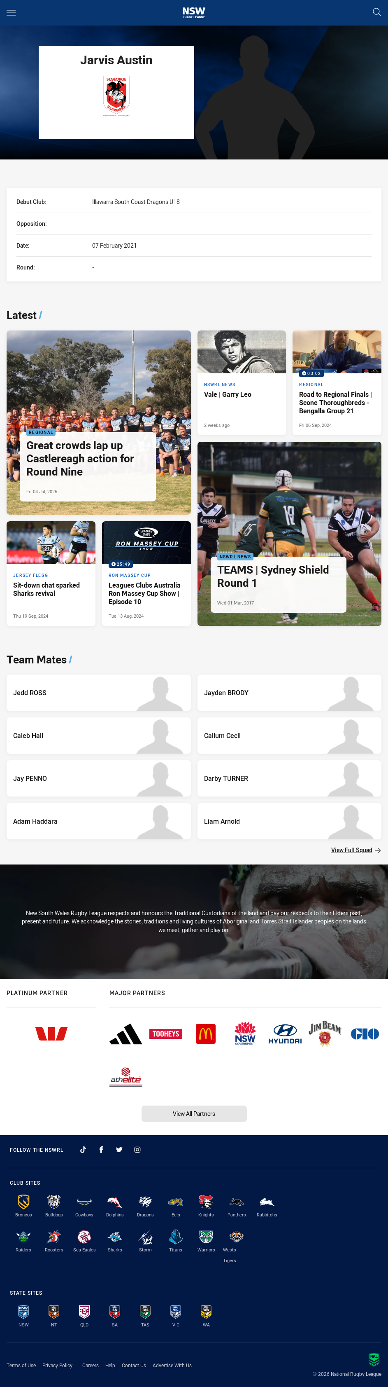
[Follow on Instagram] (137, 1149)
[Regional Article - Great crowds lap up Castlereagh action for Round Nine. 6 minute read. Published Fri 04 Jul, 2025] (99, 422)
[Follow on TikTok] (83, 1149)
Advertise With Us (172, 1365)
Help (110, 1365)
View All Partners (194, 1114)
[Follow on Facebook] (101, 1149)
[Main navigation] (11, 12)
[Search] (376, 12)
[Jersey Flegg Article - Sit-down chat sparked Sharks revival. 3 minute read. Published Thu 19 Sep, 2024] (51, 573)
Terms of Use (21, 1365)
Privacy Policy (57, 1365)
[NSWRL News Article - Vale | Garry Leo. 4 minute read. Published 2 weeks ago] (241, 382)
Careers (90, 1365)
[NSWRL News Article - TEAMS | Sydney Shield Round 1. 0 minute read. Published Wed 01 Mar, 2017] (289, 534)
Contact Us (134, 1365)
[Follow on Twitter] (119, 1149)
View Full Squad (356, 850)
